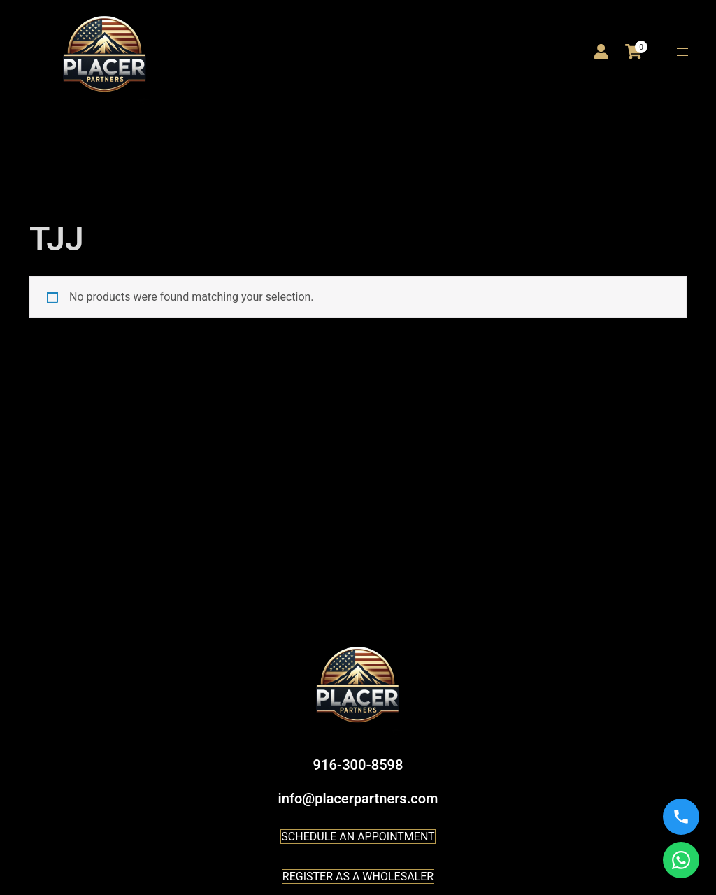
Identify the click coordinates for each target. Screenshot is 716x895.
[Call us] (681, 817)
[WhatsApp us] (681, 860)
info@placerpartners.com (358, 798)
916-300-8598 (358, 765)
